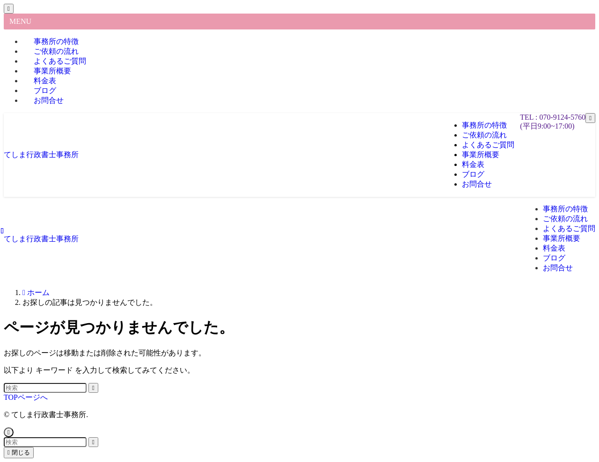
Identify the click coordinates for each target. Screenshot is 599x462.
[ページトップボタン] (9, 432)
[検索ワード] (45, 388)
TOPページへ (26, 397)
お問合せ (49, 100)
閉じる (18, 452)
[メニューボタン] (590, 118)
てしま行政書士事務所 (41, 155)
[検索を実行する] (93, 388)
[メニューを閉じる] (9, 9)
